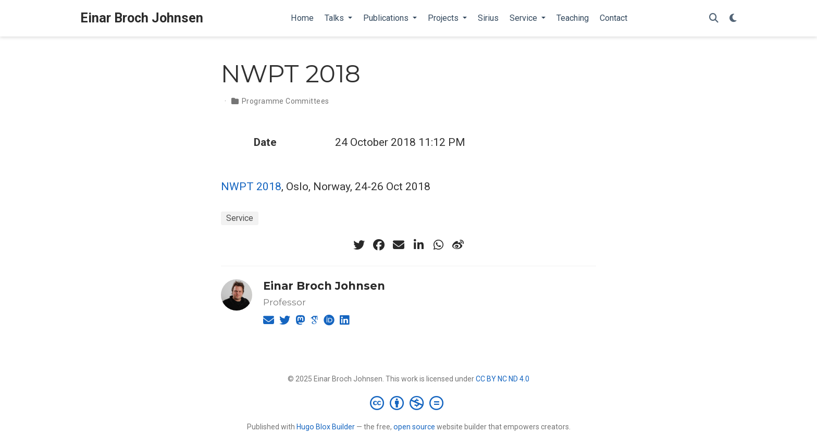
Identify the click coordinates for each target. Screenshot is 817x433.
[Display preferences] (733, 18)
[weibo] (458, 245)
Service (239, 218)
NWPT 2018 (251, 186)
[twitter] (359, 245)
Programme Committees (285, 101)
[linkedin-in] (418, 245)
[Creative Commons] (409, 403)
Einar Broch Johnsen (141, 18)
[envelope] (398, 245)
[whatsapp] (438, 245)
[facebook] (379, 245)
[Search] (714, 18)
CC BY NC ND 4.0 (502, 379)
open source (414, 427)
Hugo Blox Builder (325, 427)
